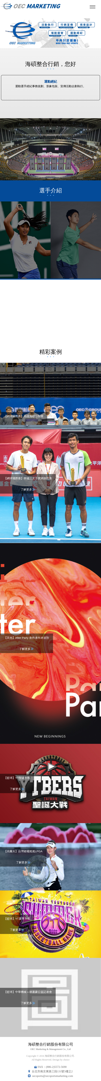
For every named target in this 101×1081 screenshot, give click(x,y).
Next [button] (93, 33)
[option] (50, 33)
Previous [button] (8, 33)
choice (66, 1059)
